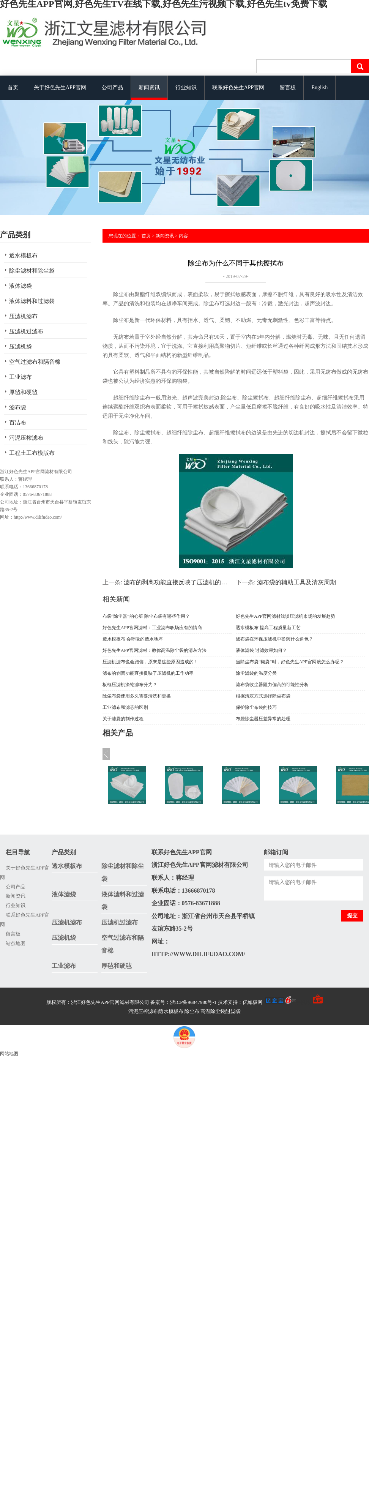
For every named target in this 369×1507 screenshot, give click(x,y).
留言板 (288, 87)
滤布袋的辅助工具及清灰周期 (296, 582)
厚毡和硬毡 (23, 392)
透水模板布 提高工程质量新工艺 (268, 627)
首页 (13, 87)
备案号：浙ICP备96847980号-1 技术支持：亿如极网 (223, 1002)
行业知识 (186, 87)
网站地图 (9, 1053)
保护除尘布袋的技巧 (256, 707)
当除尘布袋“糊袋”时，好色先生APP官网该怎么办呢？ (290, 661)
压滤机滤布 (23, 316)
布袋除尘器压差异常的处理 (263, 718)
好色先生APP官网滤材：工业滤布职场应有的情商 (152, 627)
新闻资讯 (149, 87)
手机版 (303, 1002)
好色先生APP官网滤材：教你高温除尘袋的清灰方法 (154, 650)
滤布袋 (17, 407)
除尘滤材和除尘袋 (32, 271)
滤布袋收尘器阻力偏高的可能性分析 (272, 684)
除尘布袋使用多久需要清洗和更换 (136, 696)
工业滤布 (20, 377)
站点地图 (15, 943)
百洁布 (17, 423)
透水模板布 (23, 255)
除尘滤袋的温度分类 (256, 673)
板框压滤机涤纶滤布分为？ (129, 684)
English (319, 87)
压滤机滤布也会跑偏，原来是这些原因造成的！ (150, 661)
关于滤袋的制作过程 (123, 718)
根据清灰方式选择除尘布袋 (263, 696)
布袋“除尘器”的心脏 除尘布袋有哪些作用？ (146, 616)
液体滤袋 (20, 286)
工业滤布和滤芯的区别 (125, 707)
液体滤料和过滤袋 (32, 301)
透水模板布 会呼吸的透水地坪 (132, 639)
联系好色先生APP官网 (238, 87)
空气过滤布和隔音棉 (34, 362)
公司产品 (112, 87)
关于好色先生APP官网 (60, 87)
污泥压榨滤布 (26, 438)
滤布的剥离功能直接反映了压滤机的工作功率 (184, 582)
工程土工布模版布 (32, 453)
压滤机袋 (20, 347)
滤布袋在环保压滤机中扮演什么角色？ (274, 639)
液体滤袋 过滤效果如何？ (261, 650)
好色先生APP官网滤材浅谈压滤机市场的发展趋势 (285, 616)
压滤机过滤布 (26, 331)
